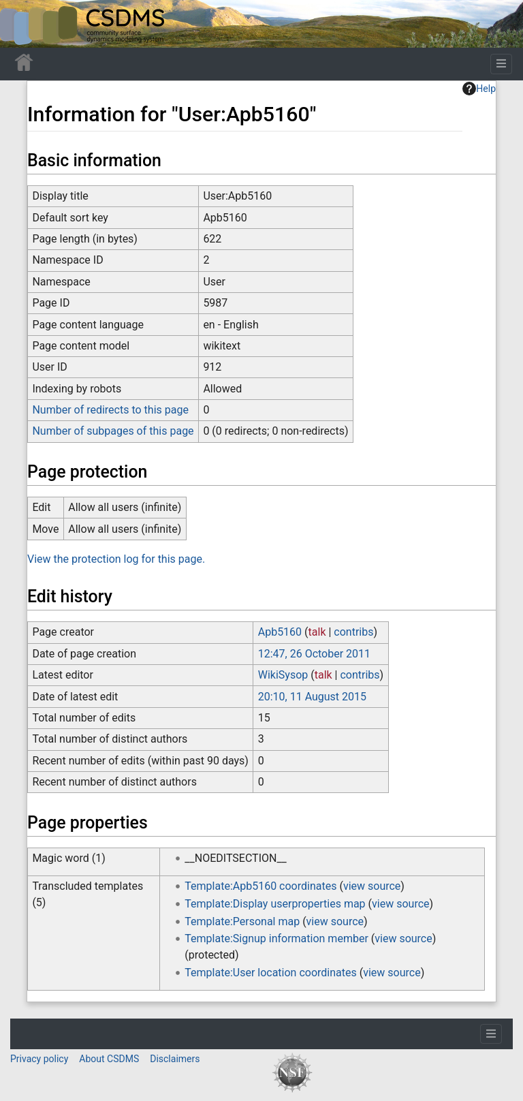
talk (317, 631)
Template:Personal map (242, 921)
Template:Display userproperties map (275, 903)
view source (371, 886)
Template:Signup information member (276, 938)
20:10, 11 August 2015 (312, 696)
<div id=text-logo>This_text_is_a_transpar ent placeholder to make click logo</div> (22, 23)
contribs (353, 631)
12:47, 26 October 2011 (314, 653)
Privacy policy (39, 1058)
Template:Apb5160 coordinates (260, 886)
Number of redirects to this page (110, 409)
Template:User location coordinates (270, 972)
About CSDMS (109, 1058)
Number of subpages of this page (112, 430)
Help (479, 88)
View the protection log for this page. (116, 559)
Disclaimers (175, 1058)
